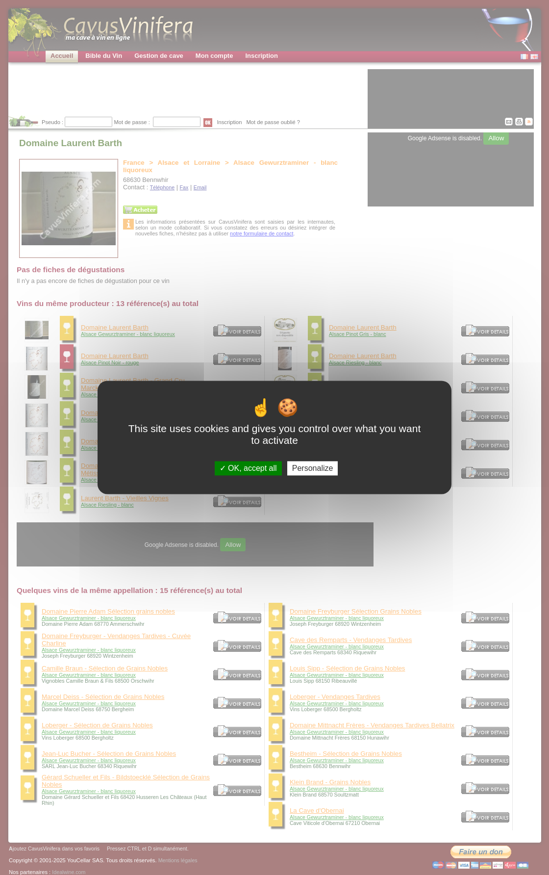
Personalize (312, 468)
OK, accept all (248, 468)
